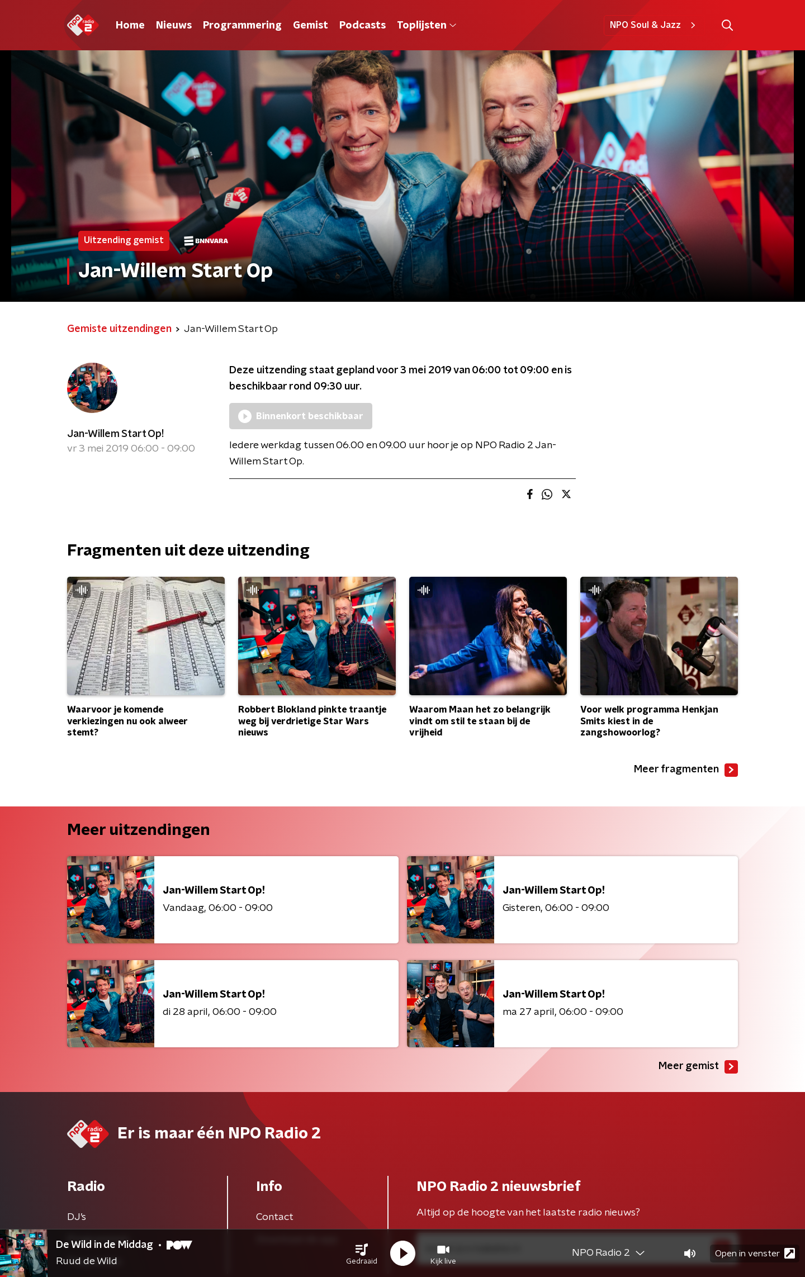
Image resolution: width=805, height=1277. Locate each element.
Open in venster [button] (755, 1253)
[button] (362, 1253)
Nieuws (174, 26)
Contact (274, 1217)
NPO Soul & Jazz (654, 25)
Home (130, 26)
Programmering (242, 26)
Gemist (310, 26)
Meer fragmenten (686, 770)
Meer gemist (698, 1067)
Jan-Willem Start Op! (115, 434)
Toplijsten (426, 26)
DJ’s (76, 1217)
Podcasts (362, 26)
